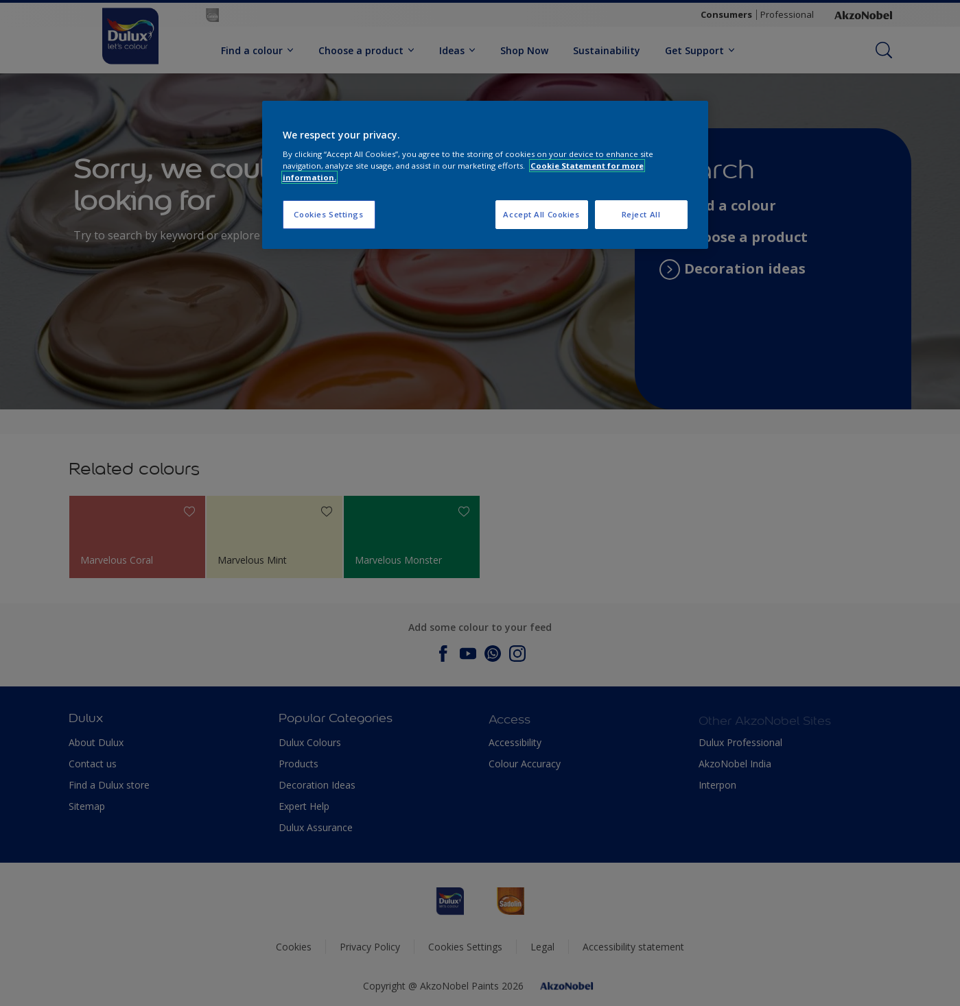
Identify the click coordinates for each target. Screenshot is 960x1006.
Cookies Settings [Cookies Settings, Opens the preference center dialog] (328, 214)
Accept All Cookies (541, 214)
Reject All (641, 214)
